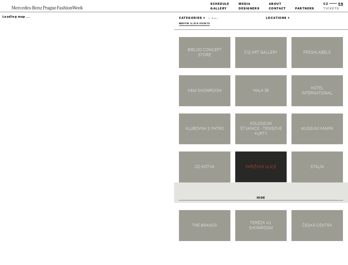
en (340, 3)
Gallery (218, 8)
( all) (213, 18)
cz (325, 3)
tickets (331, 8)
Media (244, 3)
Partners (304, 8)
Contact (277, 8)
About (275, 3)
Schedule (219, 3)
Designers (249, 8)
